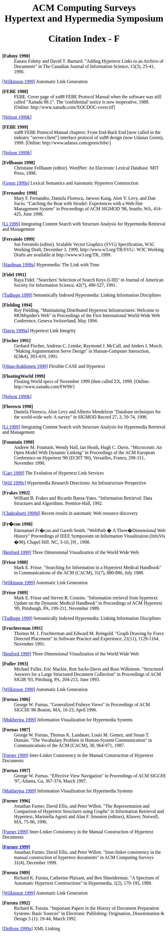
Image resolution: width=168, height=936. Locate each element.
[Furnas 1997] (16, 770)
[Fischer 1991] (16, 340)
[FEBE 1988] (15, 91)
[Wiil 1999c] (14, 482)
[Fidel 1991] (14, 274)
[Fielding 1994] (17, 304)
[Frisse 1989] (15, 592)
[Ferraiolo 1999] (18, 239)
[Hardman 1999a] (18, 264)
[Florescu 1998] (17, 406)
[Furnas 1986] (16, 699)
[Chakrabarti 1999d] (21, 513)
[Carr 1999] (13, 472)
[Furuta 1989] (16, 872)
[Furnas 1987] (16, 729)
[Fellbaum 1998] (18, 162)
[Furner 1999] (15, 755)
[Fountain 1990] (18, 442)
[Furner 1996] (16, 800)
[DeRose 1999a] (17, 928)
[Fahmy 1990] (16, 55)
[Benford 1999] (16, 552)
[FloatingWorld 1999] (23, 376)
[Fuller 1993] (15, 663)
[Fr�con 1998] (17, 524)
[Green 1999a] (15, 183)
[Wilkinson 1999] (18, 81)
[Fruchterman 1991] (22, 628)
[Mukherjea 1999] (19, 719)
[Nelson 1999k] (16, 117)
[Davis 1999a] (15, 330)
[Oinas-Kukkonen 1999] (25, 366)
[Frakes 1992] (16, 492)
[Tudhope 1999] (17, 295)
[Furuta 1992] (16, 902)
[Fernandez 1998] (19, 192)
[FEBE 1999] (15, 127)
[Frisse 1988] (15, 562)
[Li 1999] (11, 223)
